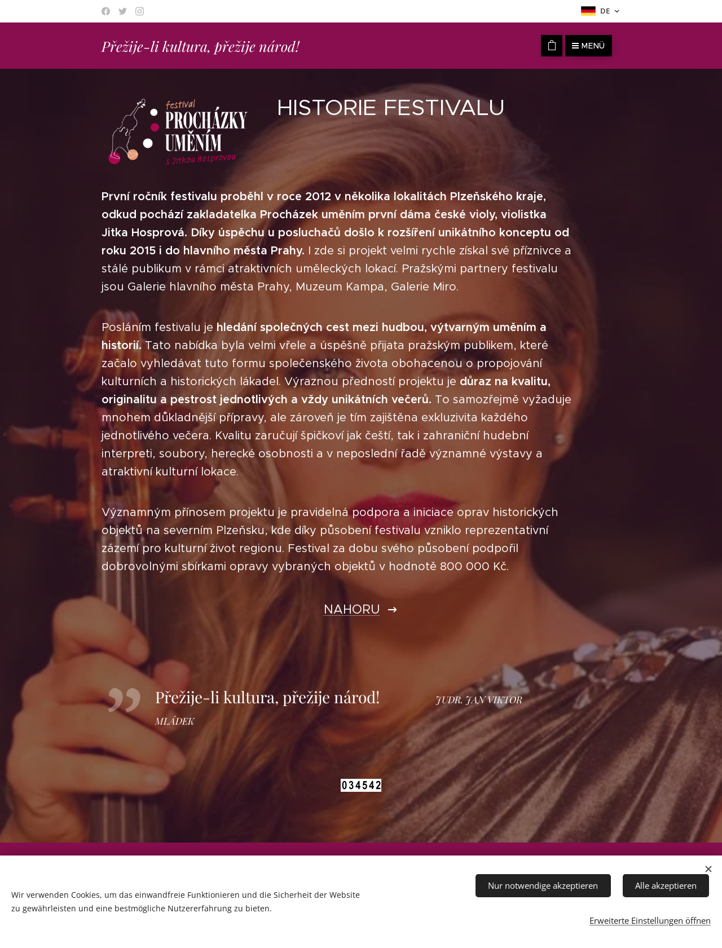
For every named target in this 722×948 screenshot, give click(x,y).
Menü (588, 46)
